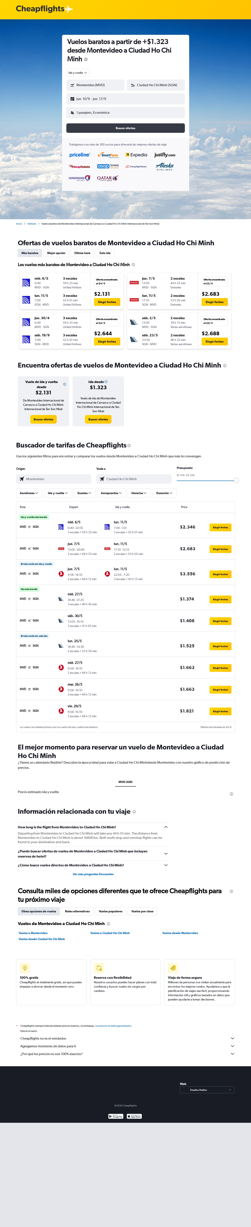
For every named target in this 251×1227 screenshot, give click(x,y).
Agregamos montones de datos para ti (127, 1042)
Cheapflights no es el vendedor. (127, 1034)
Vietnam (31, 220)
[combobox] (78, 72)
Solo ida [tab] (105, 249)
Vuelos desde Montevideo (180, 929)
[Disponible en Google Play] (116, 1113)
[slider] (236, 477)
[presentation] (86, 59)
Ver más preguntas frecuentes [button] (93, 870)
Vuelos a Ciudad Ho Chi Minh (110, 929)
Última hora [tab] (82, 249)
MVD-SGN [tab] (125, 778)
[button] (93, 98)
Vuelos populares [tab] (110, 908)
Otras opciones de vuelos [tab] (38, 908)
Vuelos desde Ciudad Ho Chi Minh (42, 935)
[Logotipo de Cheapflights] (40, 9)
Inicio (19, 220)
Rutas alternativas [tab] (77, 908)
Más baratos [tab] (29, 249)
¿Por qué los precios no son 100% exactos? (127, 1050)
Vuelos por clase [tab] (142, 908)
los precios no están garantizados (113, 1022)
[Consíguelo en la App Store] (134, 1113)
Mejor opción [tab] (56, 249)
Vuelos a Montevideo (33, 929)
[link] (43, 416)
